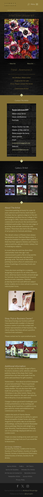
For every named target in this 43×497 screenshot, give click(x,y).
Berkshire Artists (30, 473)
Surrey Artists (11, 466)
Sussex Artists (27, 476)
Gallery (21, 466)
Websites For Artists (28, 470)
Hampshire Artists (14, 476)
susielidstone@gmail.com (21, 143)
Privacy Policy (20, 480)
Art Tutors (30, 466)
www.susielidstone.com (20, 150)
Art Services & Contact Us (13, 473)
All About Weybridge (30, 490)
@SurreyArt (29, 494)
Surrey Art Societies (12, 470)
